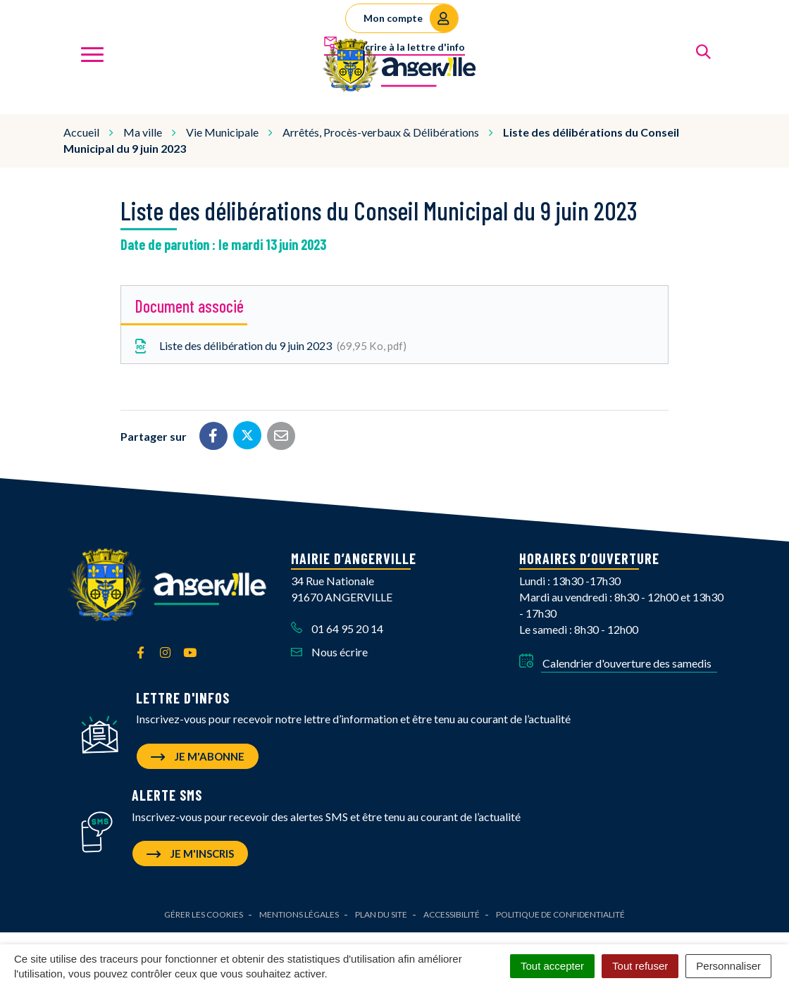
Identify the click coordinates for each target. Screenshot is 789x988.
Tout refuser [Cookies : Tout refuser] (640, 966)
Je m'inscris (190, 852)
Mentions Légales (299, 913)
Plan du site (381, 913)
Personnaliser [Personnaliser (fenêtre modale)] (728, 966)
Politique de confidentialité (560, 913)
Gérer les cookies (203, 913)
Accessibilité (451, 913)
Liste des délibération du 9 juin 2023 (269, 344)
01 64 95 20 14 (337, 626)
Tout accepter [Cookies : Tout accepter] (552, 966)
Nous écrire (329, 649)
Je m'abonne (197, 754)
